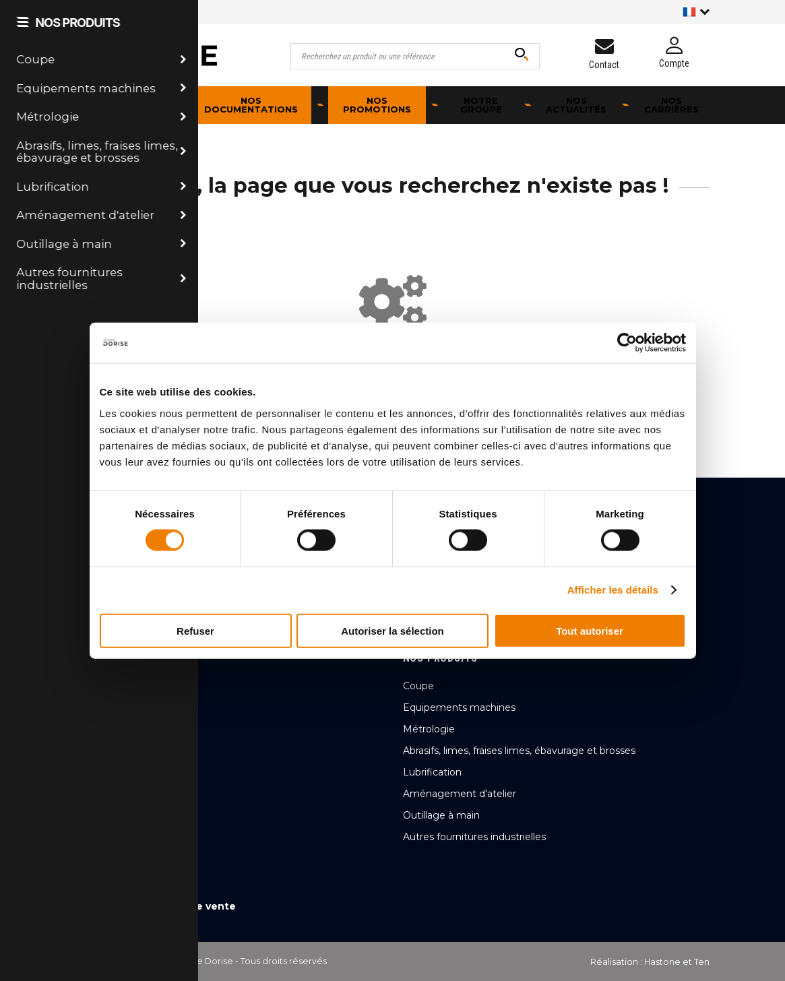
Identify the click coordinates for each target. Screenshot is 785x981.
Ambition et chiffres (449, 595)
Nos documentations (251, 105)
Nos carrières (671, 105)
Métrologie (429, 729)
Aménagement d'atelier (459, 794)
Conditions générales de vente (156, 906)
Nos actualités (576, 105)
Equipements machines (459, 707)
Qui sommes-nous (446, 530)
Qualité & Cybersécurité (458, 552)
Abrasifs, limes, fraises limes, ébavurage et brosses (519, 751)
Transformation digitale (457, 573)
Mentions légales (120, 885)
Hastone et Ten (677, 962)
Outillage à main (441, 815)
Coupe (418, 686)
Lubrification (432, 772)
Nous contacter (146, 641)
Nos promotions (377, 105)
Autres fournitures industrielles (474, 837)
